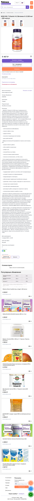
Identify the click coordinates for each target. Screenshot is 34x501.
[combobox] (17, 2)
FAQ (6, 487)
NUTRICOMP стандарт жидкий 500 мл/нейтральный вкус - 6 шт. (17, 414)
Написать (15, 257)
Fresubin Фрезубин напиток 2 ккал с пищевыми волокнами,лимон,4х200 (14, 464)
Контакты (7, 480)
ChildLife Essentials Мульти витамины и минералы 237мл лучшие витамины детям (16, 364)
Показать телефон (17, 60)
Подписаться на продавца (8, 82)
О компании (8, 477)
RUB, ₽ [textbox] (17, 2)
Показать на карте (27, 90)
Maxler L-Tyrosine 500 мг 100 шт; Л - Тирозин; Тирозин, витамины (16, 339)
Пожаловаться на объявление (9, 84)
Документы (8, 490)
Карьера (7, 482)
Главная (3, 12)
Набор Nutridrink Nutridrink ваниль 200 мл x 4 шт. (14, 314)
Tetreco (5, 2)
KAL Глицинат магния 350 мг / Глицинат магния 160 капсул (15, 389)
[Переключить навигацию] (31, 3)
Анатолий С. (5, 77)
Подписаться (21, 486)
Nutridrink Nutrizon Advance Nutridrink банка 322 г (15, 438)
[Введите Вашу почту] (23, 484)
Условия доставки (6, 73)
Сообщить (21, 493)
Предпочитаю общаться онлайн (6, 257)
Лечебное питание (10, 12)
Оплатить (17, 69)
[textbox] (22, 2)
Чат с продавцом (17, 65)
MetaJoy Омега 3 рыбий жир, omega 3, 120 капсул (15, 289)
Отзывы (7, 485)
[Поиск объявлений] (15, 7)
